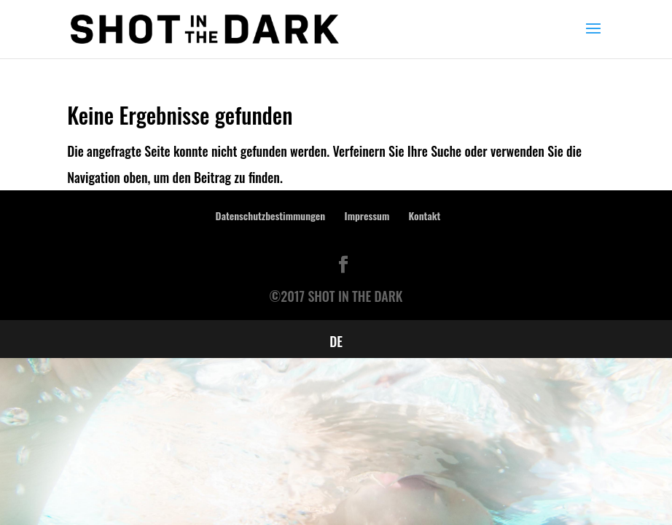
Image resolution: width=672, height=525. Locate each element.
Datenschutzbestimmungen (271, 215)
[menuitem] (336, 340)
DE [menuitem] (336, 341)
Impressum (367, 215)
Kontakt (425, 215)
